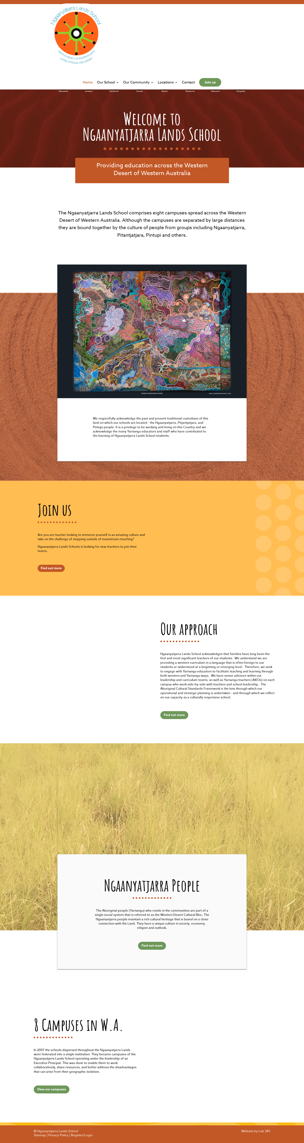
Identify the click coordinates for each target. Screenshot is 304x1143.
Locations (166, 45)
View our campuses (51, 1089)
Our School (106, 45)
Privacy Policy (58, 1135)
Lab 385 (264, 1131)
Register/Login (81, 1135)
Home (88, 45)
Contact (188, 45)
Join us (210, 44)
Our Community (136, 45)
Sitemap (40, 1135)
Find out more (51, 568)
